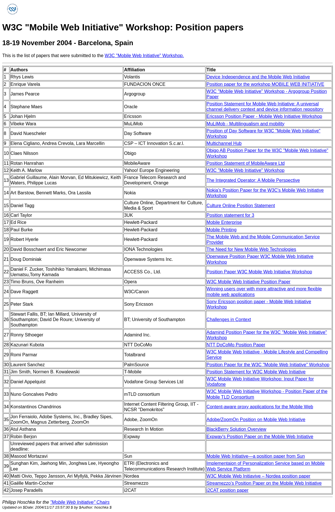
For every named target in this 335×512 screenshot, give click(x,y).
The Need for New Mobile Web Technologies (251, 249)
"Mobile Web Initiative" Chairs (79, 502)
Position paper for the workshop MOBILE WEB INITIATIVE (265, 84)
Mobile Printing (222, 229)
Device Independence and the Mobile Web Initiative (258, 76)
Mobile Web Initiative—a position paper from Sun (256, 456)
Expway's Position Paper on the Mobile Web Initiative (260, 436)
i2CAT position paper (227, 490)
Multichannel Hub (224, 143)
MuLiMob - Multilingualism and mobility (246, 123)
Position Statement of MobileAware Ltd (246, 163)
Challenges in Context (229, 319)
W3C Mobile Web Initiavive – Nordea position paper (258, 476)
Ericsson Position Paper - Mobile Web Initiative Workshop (264, 116)
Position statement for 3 (230, 215)
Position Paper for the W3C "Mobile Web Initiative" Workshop (268, 364)
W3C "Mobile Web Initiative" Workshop (246, 170)
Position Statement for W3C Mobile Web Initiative (256, 371)
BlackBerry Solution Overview (236, 429)
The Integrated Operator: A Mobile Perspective (253, 180)
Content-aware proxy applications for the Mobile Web (260, 406)
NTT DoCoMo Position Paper (236, 344)
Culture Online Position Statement (241, 205)
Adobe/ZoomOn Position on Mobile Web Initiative (256, 419)
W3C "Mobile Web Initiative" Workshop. (144, 55)
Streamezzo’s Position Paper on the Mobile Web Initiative (264, 483)
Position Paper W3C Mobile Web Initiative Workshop (259, 271)
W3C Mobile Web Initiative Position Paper (248, 281)
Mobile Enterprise (224, 222)
